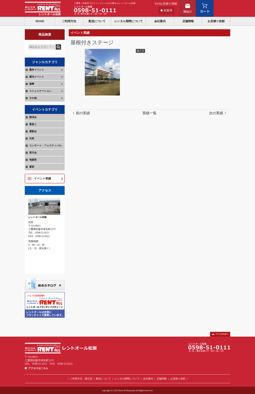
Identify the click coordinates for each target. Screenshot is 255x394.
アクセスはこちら (38, 368)
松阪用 (168, 10)
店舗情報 (188, 21)
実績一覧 (149, 113)
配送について (97, 21)
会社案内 (160, 21)
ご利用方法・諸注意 (81, 378)
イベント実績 (42, 178)
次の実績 (216, 113)
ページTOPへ (222, 334)
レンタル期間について (128, 21)
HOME (39, 21)
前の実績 (83, 113)
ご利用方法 (69, 21)
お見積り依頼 (216, 21)
